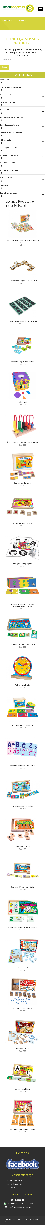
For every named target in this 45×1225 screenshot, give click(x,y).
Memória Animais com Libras (22, 644)
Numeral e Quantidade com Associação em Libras (22, 605)
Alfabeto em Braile (22, 846)
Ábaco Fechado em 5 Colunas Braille (22, 442)
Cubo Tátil (22, 402)
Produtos (22, 20)
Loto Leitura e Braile (22, 968)
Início (4, 20)
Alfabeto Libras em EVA (22, 725)
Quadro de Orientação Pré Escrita (22, 321)
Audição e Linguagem (22, 564)
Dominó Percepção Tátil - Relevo (22, 281)
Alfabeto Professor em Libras (22, 766)
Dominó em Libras (22, 1089)
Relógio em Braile (22, 685)
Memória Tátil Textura (22, 523)
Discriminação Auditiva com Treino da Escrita (22, 241)
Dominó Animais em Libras (22, 806)
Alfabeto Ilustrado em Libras (22, 1129)
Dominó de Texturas (22, 483)
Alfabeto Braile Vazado (22, 1008)
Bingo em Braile (22, 1049)
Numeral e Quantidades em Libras (22, 927)
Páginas (12, 20)
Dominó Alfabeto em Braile (22, 887)
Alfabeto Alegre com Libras (22, 362)
